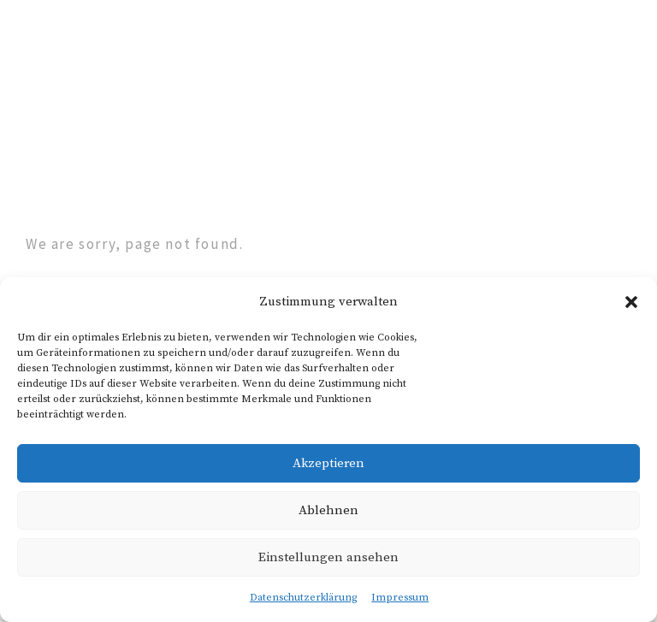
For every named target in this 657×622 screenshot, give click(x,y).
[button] (631, 302)
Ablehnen (328, 510)
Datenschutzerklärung (303, 597)
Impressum (400, 597)
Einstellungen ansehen (328, 557)
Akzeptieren (328, 463)
